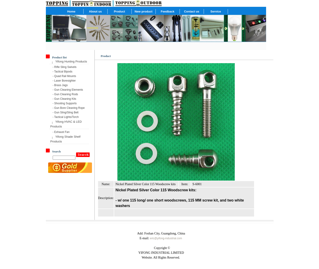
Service (215, 11)
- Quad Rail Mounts (64, 76)
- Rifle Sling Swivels (65, 67)
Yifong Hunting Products (71, 61)
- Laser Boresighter (64, 80)
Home (71, 11)
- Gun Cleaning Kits (64, 98)
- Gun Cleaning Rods (65, 94)
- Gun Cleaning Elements (68, 89)
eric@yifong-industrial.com (166, 238)
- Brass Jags (60, 85)
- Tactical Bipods (62, 71)
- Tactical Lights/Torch (66, 117)
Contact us (191, 11)
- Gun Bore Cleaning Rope (69, 108)
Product (119, 11)
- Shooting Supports (65, 103)
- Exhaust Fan (61, 132)
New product (144, 11)
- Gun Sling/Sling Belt (66, 112)
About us (95, 11)
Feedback (167, 11)
